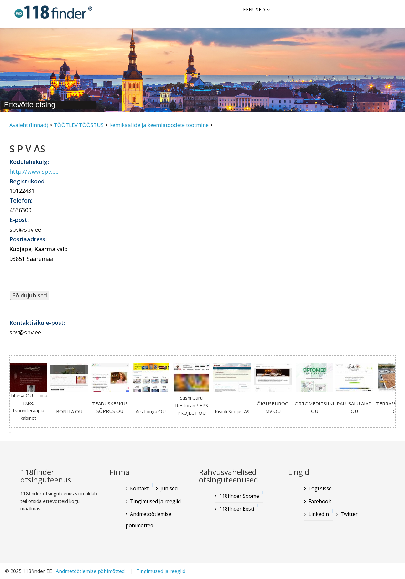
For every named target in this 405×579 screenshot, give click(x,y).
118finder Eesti (236, 508)
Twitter (349, 514)
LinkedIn (319, 514)
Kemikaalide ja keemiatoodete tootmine (159, 125)
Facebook (320, 501)
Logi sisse (320, 488)
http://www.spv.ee (34, 171)
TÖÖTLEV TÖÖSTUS (79, 125)
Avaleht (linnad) (28, 125)
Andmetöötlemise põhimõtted (148, 520)
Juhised (169, 488)
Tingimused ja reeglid (155, 501)
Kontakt (139, 488)
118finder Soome (239, 495)
